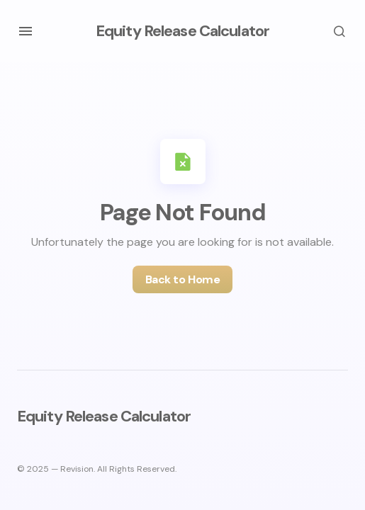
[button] (25, 31)
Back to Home (182, 279)
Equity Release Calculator (182, 31)
